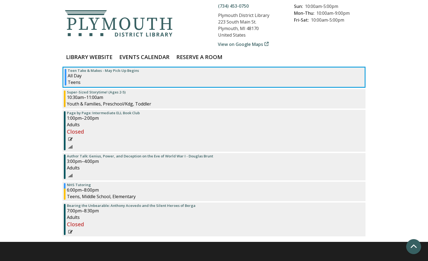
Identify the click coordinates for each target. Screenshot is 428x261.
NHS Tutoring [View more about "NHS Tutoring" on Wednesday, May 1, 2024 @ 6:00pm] (79, 185)
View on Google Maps (240, 44)
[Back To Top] (413, 246)
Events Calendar (144, 57)
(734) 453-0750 (233, 6)
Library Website (89, 57)
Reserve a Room (199, 57)
